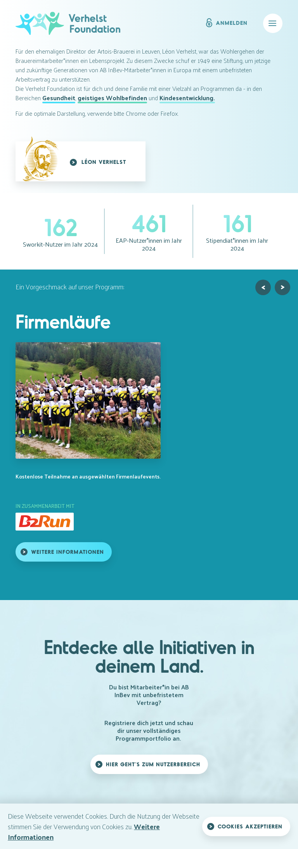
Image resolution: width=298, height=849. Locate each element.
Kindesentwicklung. (187, 98)
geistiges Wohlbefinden (112, 98)
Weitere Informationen (67, 551)
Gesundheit (58, 98)
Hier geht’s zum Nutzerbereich (153, 764)
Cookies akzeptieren (250, 826)
